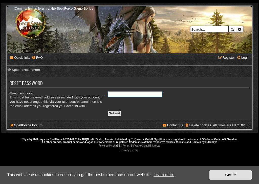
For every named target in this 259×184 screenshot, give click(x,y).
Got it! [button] (230, 175)
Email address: (21, 93)
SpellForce (56, 139)
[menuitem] (37, 57)
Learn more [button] (164, 175)
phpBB (116, 145)
